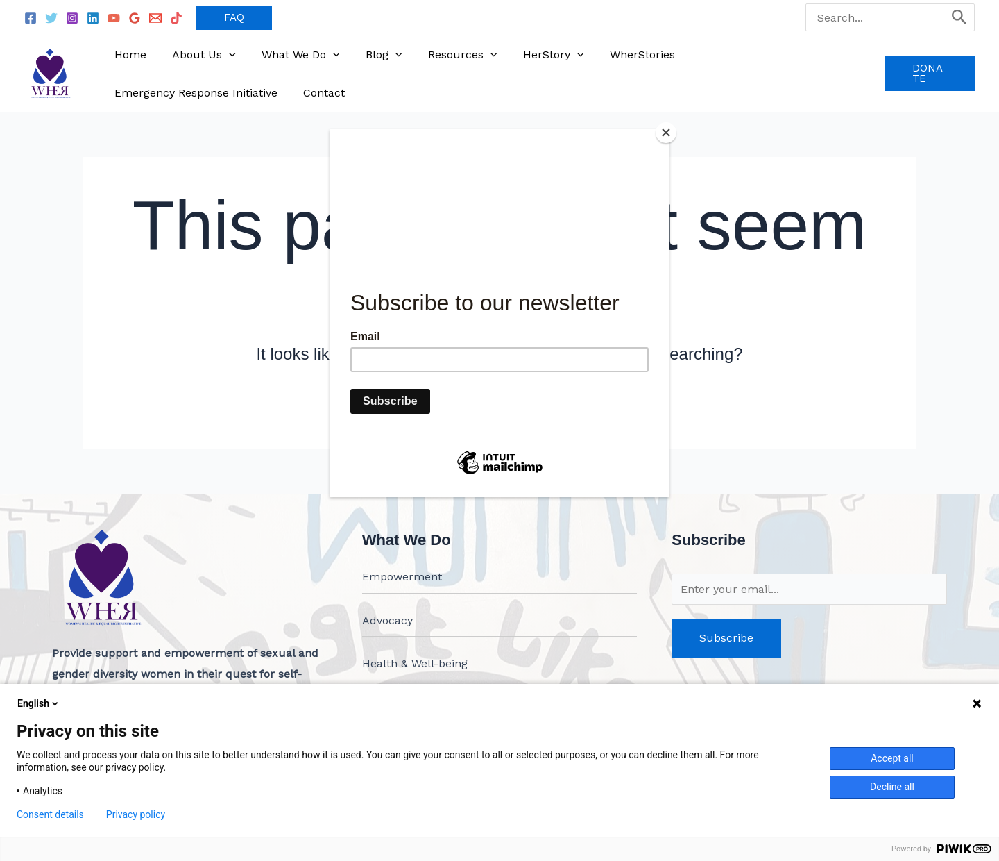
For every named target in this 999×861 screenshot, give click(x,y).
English (38, 703)
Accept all (892, 758)
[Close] (666, 132)
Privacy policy (135, 814)
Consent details (50, 814)
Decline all (892, 786)
